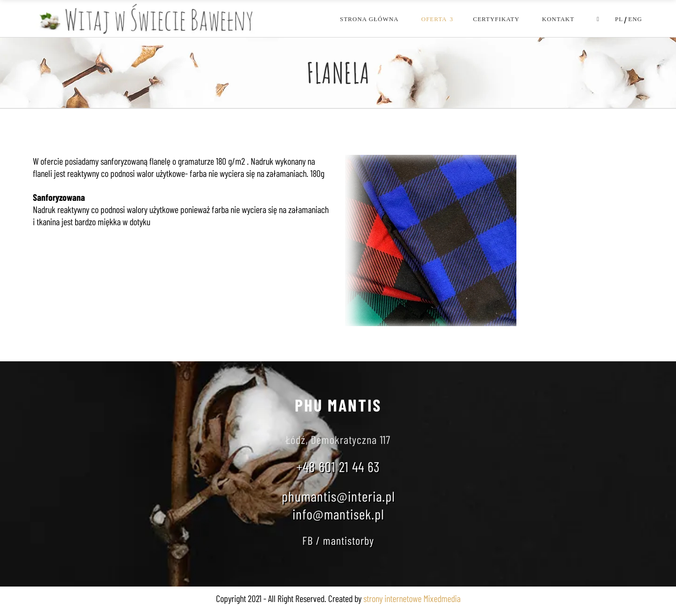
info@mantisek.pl (338, 513)
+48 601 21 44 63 (338, 466)
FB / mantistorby (338, 540)
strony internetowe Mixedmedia (412, 598)
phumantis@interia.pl (338, 496)
